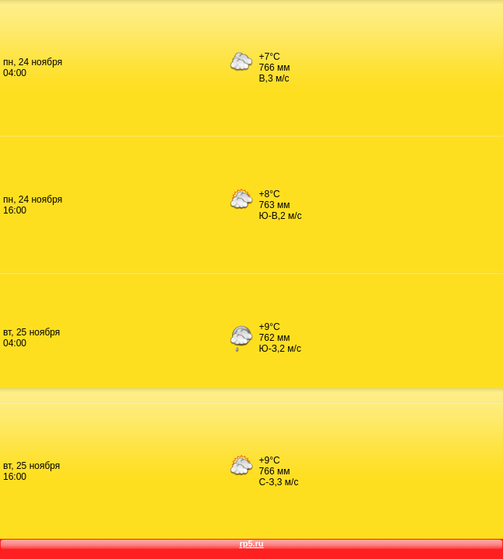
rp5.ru (251, 543)
